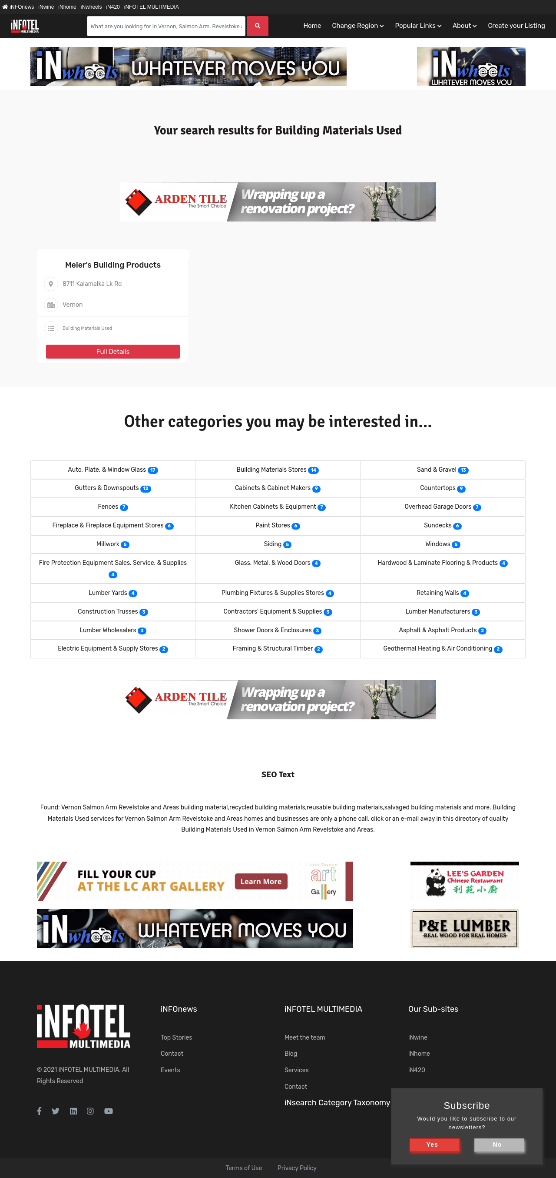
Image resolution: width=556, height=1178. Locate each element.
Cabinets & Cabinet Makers (273, 488)
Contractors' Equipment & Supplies (272, 611)
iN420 (112, 7)
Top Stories (176, 1037)
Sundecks (438, 525)
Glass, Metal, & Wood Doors (273, 563)
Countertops (438, 488)
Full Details (112, 352)
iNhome (67, 7)
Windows (437, 544)
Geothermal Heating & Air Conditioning (437, 648)
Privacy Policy (297, 1168)
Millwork (107, 544)
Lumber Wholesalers (107, 630)
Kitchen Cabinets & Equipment (273, 506)
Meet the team (305, 1037)
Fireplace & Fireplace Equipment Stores (107, 525)
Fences (108, 506)
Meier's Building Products (113, 265)
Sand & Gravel (437, 469)
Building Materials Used (87, 328)
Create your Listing (516, 26)
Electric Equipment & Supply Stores (108, 648)
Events (170, 1070)
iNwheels (91, 7)
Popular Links (415, 26)
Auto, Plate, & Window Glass (107, 469)
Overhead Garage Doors (437, 506)
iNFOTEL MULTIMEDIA (151, 7)
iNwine (46, 7)
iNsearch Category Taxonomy (338, 1103)
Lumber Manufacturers (438, 611)
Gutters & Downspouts (107, 488)
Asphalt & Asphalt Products (438, 630)
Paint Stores (272, 525)
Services (297, 1070)
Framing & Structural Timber (273, 648)
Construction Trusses (108, 611)
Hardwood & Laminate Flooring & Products (438, 563)
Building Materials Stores (272, 469)
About (462, 26)
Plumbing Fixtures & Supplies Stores (273, 593)
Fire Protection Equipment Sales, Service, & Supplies (113, 563)
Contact (172, 1053)
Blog (291, 1053)
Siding (273, 544)
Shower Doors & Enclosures (273, 630)
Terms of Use (243, 1168)
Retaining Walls (438, 593)
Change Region (355, 26)
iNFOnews (18, 7)
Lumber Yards (108, 593)
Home (312, 26)
